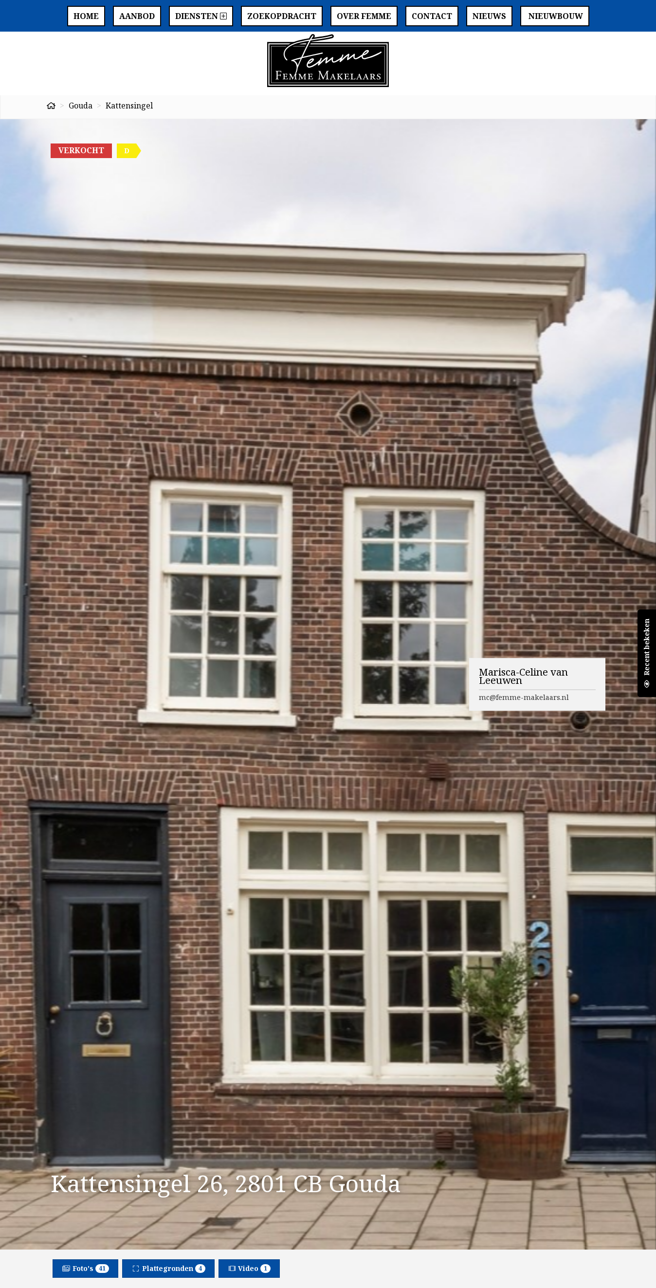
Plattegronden (168, 1268)
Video (249, 1268)
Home (86, 16)
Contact (432, 16)
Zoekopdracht (281, 16)
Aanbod (137, 16)
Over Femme (364, 16)
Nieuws (489, 16)
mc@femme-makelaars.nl (524, 697)
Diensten (201, 16)
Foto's (85, 1268)
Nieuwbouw (555, 16)
